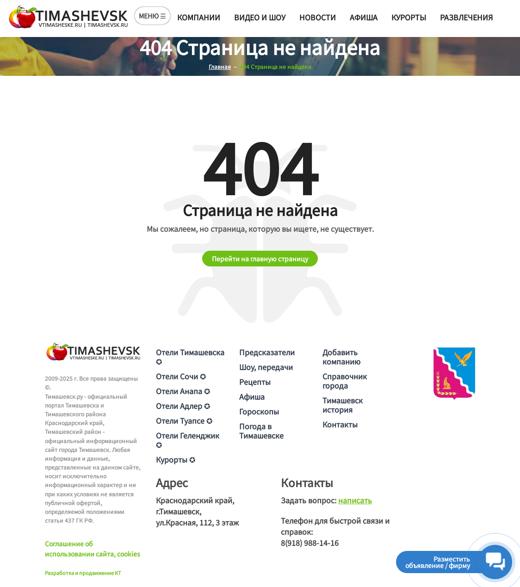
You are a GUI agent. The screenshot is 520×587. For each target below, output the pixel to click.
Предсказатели (267, 352)
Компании (198, 17)
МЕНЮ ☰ (152, 15)
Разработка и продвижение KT (83, 572)
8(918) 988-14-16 (310, 542)
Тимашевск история (342, 404)
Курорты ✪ (175, 459)
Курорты (408, 17)
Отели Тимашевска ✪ (190, 356)
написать (355, 500)
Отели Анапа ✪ (183, 390)
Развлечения (466, 17)
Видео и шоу (259, 17)
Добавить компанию (341, 356)
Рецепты (255, 381)
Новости (317, 17)
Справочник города (344, 380)
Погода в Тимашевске (261, 430)
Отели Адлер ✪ (183, 405)
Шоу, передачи (266, 366)
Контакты (340, 424)
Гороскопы (259, 411)
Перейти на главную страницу (260, 258)
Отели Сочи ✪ (181, 376)
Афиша (364, 17)
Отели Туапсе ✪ (184, 420)
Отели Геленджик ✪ (187, 440)
